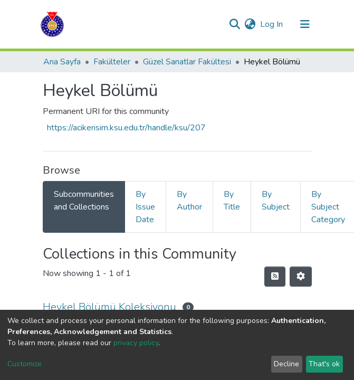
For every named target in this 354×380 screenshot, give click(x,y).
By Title (232, 200)
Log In (272, 24)
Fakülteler (111, 62)
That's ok (324, 364)
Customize (24, 364)
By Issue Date (145, 206)
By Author (189, 200)
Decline (286, 364)
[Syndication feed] (274, 277)
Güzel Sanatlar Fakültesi (187, 62)
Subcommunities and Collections (84, 200)
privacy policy (135, 343)
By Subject (276, 200)
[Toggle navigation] (305, 24)
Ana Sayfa (62, 62)
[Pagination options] (301, 277)
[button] (250, 24)
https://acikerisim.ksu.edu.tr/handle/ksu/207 (126, 128)
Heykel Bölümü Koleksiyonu (109, 307)
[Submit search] (235, 24)
